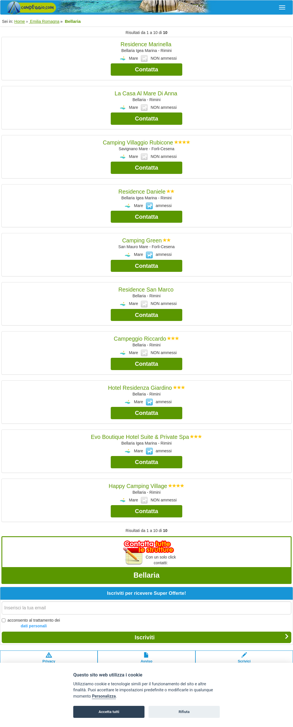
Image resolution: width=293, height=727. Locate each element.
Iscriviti (211, 637)
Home (19, 21)
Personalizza (104, 696)
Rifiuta (184, 712)
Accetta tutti (108, 712)
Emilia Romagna (44, 21)
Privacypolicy (48, 660)
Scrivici (244, 660)
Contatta (146, 69)
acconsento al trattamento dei (31, 623)
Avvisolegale (147, 660)
